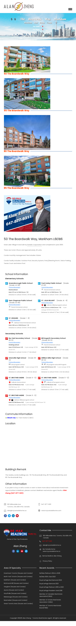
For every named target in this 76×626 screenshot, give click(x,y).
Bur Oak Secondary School (19, 338)
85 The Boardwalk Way (13, 477)
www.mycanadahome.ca (51, 551)
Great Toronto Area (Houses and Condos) (18, 604)
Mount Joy (11, 418)
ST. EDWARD (13, 318)
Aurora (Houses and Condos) (14, 590)
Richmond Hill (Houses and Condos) (16, 583)
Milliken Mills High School (51, 358)
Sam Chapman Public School (20, 301)
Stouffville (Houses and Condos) (15, 593)
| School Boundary (14, 287)
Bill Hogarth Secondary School (53, 338)
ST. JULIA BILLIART (48, 301)
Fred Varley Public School (51, 283)
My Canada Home (49, 549)
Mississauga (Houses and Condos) (16, 597)
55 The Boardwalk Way (37, 475)
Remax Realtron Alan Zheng (51, 556)
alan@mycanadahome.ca (16, 510)
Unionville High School (17, 358)
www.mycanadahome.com (51, 510)
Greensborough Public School (21, 283)
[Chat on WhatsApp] (2, 623)
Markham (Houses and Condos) (15, 580)
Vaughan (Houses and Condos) (15, 587)
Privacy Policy (47, 561)
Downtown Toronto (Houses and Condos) (18, 573)
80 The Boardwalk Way (55, 475)
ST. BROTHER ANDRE (16, 378)
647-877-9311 (46, 504)
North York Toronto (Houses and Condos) (18, 577)
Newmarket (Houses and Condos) (15, 600)
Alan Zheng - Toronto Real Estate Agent (37, 618)
